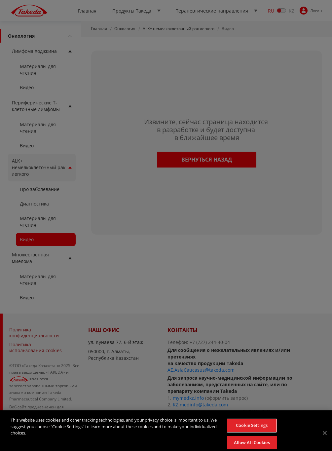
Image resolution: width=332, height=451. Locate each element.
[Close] (324, 436)
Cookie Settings (252, 429)
